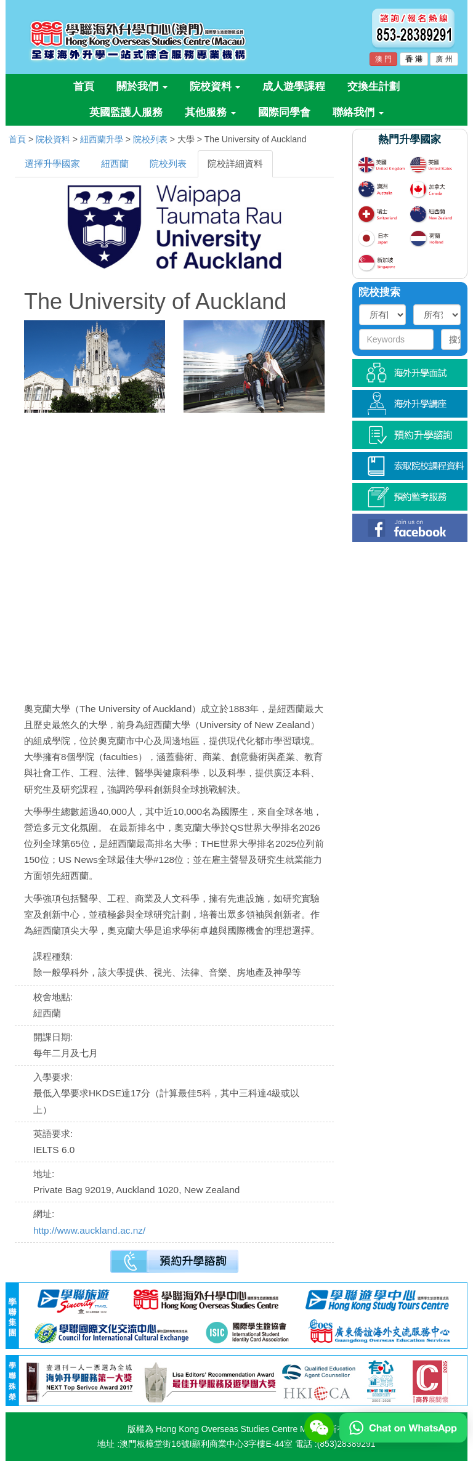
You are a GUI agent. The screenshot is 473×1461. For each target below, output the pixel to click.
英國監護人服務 (126, 112)
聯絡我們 (358, 112)
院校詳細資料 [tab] (235, 163)
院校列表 (150, 139)
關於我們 (142, 86)
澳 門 (383, 59)
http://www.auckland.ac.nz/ (89, 1230)
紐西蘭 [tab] (115, 163)
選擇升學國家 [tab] (52, 163)
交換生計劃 (373, 86)
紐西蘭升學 (101, 139)
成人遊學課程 (293, 86)
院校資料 (215, 86)
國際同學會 (284, 112)
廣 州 (443, 59)
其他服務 (210, 112)
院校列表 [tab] (168, 163)
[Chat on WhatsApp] (403, 1427)
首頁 (83, 86)
